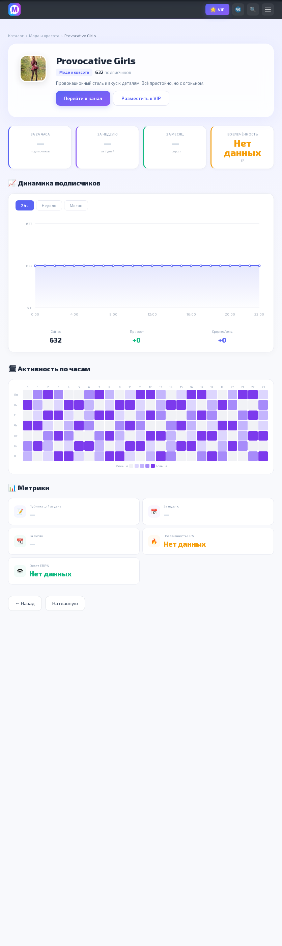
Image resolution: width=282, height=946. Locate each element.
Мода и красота (44, 35)
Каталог (16, 35)
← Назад (23, 603)
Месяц (76, 205)
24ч (25, 205)
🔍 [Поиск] (253, 9)
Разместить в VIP (141, 98)
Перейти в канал (83, 98)
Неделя (49, 205)
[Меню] (268, 9)
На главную (61, 603)
